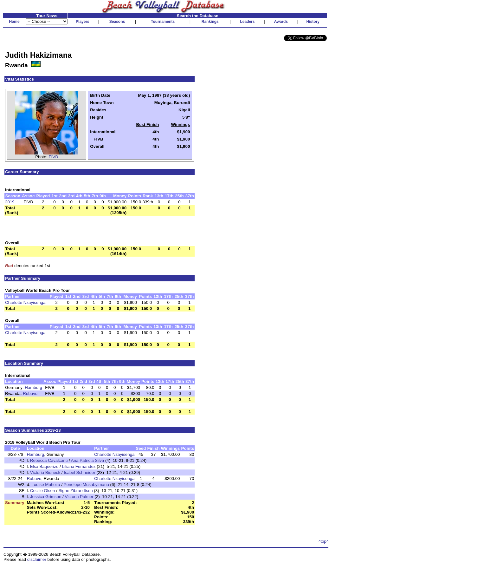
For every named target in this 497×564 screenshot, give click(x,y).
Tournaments (163, 21)
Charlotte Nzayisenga (25, 302)
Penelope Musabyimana (86, 484)
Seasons (117, 21)
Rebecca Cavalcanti (49, 460)
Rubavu (30, 393)
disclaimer (36, 559)
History (313, 21)
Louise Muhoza (45, 484)
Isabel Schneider (79, 472)
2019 (10, 202)
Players (82, 21)
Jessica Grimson (45, 496)
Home (14, 21)
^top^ (323, 541)
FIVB (53, 156)
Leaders (247, 21)
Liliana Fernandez (79, 466)
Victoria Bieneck (45, 472)
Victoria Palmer (79, 496)
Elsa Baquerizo (44, 466)
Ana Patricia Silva (87, 460)
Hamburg (33, 387)
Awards (281, 21)
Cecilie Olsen (42, 490)
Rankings (210, 21)
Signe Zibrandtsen (75, 490)
